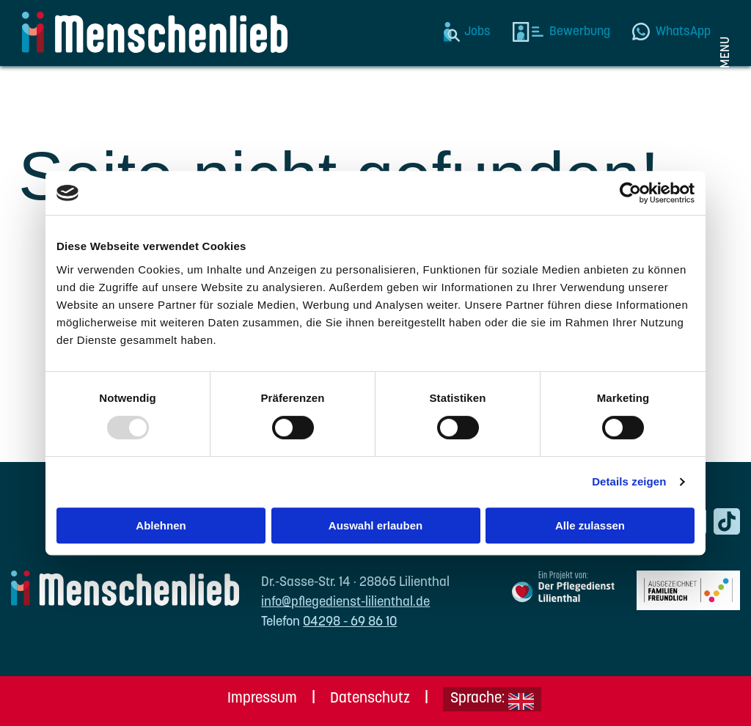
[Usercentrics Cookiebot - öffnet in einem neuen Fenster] (630, 193)
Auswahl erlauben (375, 525)
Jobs (477, 32)
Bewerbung (579, 32)
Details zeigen (629, 481)
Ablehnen (161, 525)
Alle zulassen (590, 525)
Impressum (262, 699)
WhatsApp (683, 32)
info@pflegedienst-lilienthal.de (345, 602)
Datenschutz (370, 699)
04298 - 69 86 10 (350, 622)
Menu (725, 52)
